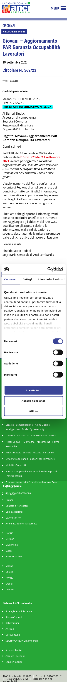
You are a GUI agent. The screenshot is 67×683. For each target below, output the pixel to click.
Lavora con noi (13, 518)
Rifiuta (33, 411)
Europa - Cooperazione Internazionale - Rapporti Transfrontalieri (31, 473)
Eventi (9, 551)
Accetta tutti (33, 390)
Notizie (9, 533)
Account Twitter (14, 650)
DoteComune (13, 635)
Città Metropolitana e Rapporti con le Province (30, 458)
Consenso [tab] (10, 279)
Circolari (10, 539)
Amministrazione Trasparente (21, 523)
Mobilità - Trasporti (16, 465)
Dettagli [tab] (28, 279)
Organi (9, 500)
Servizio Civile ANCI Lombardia (22, 641)
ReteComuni (12, 623)
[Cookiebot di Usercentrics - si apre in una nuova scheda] (48, 269)
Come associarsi (14, 512)
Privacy (9, 578)
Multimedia (12, 545)
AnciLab (10, 629)
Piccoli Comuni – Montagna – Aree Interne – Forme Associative (32, 444)
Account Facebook (15, 656)
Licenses (10, 589)
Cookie (9, 572)
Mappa (9, 566)
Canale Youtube (14, 662)
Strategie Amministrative (19, 611)
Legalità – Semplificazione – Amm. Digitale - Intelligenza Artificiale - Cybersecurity (28, 427)
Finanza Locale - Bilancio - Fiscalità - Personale (30, 452)
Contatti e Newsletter (17, 506)
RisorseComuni (14, 617)
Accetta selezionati (33, 400)
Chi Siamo (11, 494)
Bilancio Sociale (14, 556)
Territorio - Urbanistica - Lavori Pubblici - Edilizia (31, 435)
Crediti (9, 584)
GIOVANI (14, 81)
